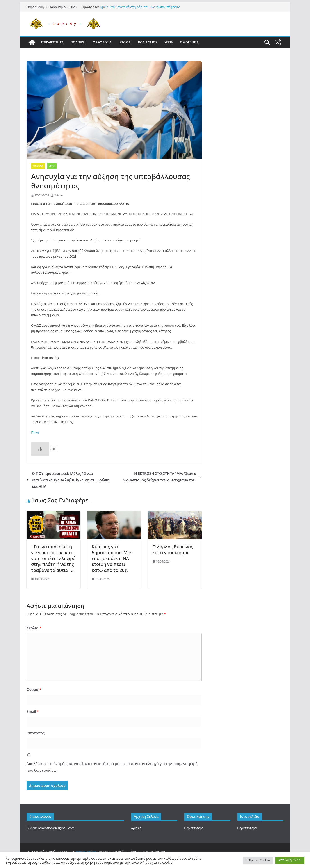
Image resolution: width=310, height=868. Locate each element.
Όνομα (34, 689)
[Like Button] (40, 449)
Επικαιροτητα (52, 42)
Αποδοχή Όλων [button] (289, 860)
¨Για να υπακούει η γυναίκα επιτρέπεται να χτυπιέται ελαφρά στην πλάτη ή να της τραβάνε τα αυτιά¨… (53, 558)
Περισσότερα (194, 828)
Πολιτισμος (147, 42)
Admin (59, 195)
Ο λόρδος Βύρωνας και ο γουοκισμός (172, 550)
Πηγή (35, 432)
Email (33, 711)
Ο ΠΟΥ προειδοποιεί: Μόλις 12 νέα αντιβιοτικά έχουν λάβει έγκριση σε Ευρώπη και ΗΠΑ (68, 480)
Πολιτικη (78, 42)
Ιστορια (125, 42)
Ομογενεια (189, 42)
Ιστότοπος (36, 733)
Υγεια (168, 42)
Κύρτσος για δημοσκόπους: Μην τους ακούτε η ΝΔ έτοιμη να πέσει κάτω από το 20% (112, 558)
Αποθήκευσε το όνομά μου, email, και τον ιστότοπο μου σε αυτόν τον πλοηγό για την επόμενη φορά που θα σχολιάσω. (112, 767)
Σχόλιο (34, 627)
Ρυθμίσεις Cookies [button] (258, 860)
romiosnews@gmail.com (56, 828)
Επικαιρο (38, 166)
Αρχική (136, 828)
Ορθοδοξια (102, 42)
